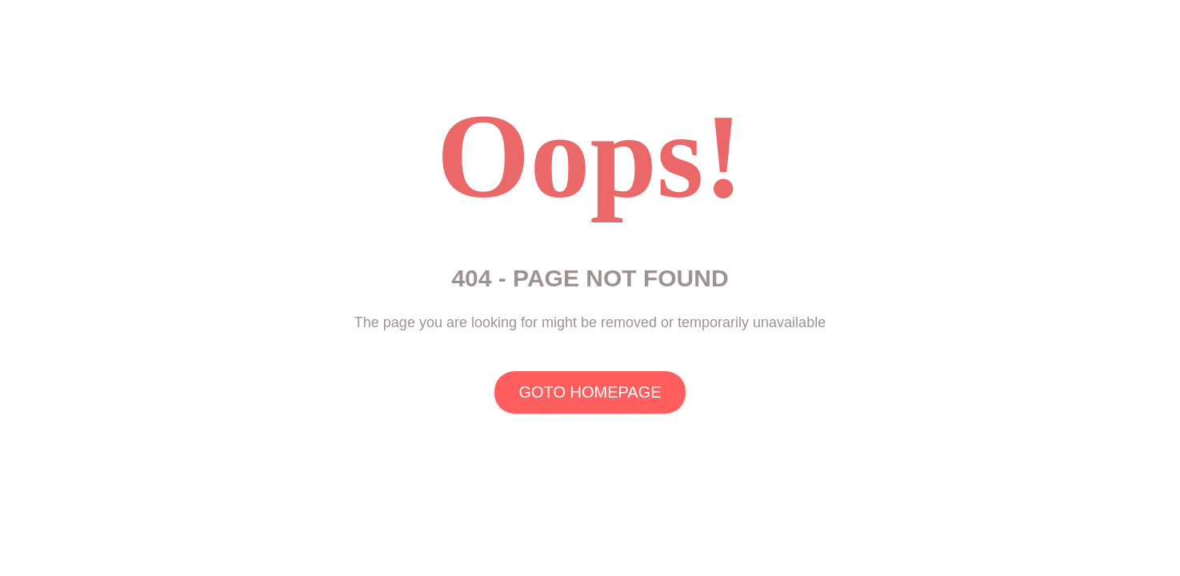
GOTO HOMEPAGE (589, 392)
